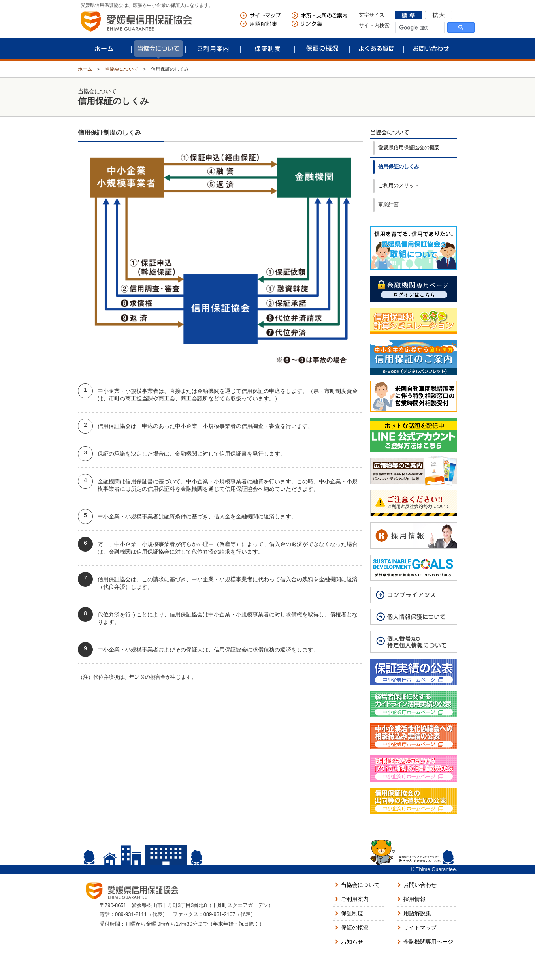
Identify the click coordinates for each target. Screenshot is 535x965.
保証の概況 (322, 48)
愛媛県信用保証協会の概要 (409, 147)
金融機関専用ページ (428, 942)
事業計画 (388, 204)
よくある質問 (376, 48)
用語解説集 (417, 913)
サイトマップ (420, 927)
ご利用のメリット (398, 185)
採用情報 (414, 899)
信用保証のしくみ (398, 166)
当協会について (158, 48)
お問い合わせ (431, 48)
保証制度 (267, 48)
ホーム (104, 48)
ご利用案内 (213, 48)
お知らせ (352, 942)
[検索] (420, 28)
